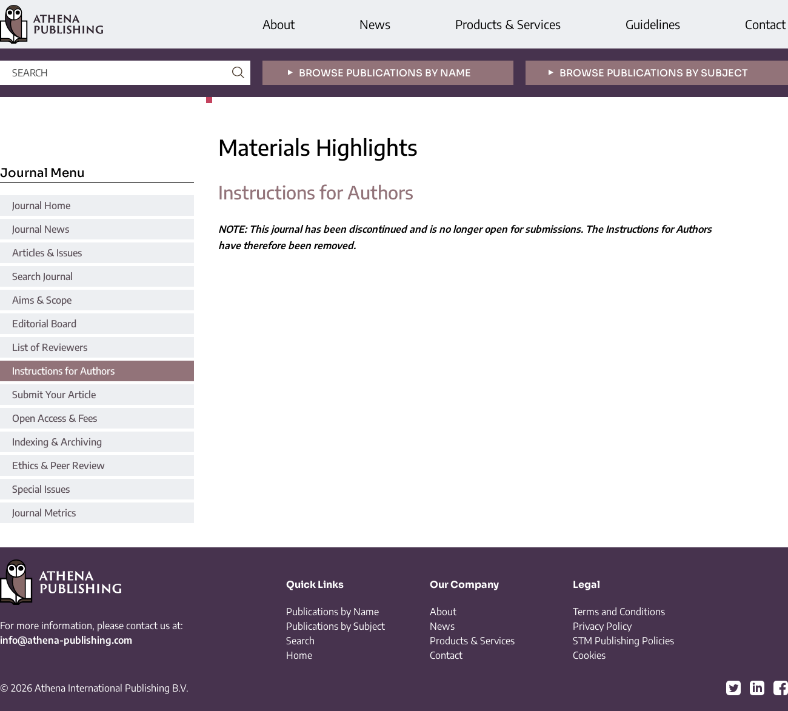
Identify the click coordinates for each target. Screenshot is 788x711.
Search (300, 641)
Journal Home (41, 205)
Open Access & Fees (54, 418)
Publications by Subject (335, 626)
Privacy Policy (602, 626)
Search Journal (42, 276)
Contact (765, 24)
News (374, 24)
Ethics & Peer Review (58, 465)
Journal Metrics (44, 513)
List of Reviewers (49, 347)
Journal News (40, 229)
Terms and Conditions (619, 612)
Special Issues (41, 489)
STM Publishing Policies (623, 641)
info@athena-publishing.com (66, 640)
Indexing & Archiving (57, 442)
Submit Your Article (54, 395)
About (278, 24)
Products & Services (508, 24)
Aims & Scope (42, 300)
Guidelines (653, 24)
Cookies (589, 655)
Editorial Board (44, 324)
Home (299, 655)
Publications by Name (332, 612)
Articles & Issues (47, 253)
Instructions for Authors (63, 371)
